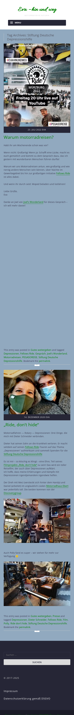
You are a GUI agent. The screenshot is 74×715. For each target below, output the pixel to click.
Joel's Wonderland (55, 349)
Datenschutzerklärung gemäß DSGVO (26, 689)
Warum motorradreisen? (24, 135)
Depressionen (11, 349)
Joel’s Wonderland (33, 198)
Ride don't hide (18, 615)
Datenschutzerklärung (15, 706)
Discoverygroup (12, 485)
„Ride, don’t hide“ (18, 419)
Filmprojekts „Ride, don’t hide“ (20, 458)
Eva (44, 128)
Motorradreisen (12, 353)
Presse (55, 608)
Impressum (10, 682)
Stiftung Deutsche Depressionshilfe (47, 615)
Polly (6, 615)
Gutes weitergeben (41, 346)
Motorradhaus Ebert (57, 479)
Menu (18, 21)
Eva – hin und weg (36, 9)
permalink (44, 356)
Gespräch (40, 349)
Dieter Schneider (37, 612)
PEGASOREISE (29, 353)
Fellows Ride (63, 170)
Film (64, 612)
